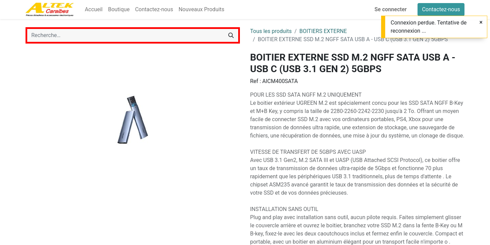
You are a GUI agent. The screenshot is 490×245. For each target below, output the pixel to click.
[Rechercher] (231, 35)
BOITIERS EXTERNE (323, 31)
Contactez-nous (441, 9)
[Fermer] (481, 22)
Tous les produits (271, 31)
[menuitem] (93, 9)
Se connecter (391, 9)
